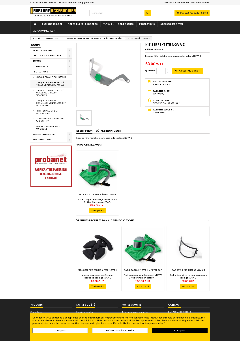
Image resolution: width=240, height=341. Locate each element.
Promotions (36, 312)
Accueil (35, 45)
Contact (174, 305)
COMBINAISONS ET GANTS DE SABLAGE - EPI (50, 120)
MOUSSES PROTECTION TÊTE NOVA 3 (97, 270)
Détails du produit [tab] (108, 131)
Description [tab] (84, 131)
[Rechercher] (120, 13)
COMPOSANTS (126, 24)
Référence (150, 49)
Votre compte (131, 305)
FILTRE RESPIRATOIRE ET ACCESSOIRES (47, 112)
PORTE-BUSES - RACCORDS (83, 24)
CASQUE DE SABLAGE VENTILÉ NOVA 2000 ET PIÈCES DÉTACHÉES (50, 93)
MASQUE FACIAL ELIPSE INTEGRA (51, 77)
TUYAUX (107, 24)
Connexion (180, 2)
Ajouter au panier (187, 70)
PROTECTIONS (147, 24)
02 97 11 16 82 (49, 2)
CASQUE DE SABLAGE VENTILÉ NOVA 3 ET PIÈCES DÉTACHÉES (50, 83)
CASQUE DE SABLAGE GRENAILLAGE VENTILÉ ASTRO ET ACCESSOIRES (51, 103)
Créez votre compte (199, 2)
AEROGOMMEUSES (43, 30)
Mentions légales (84, 312)
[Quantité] (161, 71)
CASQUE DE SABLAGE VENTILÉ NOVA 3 (98, 195)
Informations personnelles (135, 312)
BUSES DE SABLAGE (52, 24)
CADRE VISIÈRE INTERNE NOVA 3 (188, 270)
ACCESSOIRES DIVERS (172, 24)
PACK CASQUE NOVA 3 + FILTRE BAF (143, 194)
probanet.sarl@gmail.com (81, 2)
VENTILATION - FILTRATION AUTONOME (48, 127)
